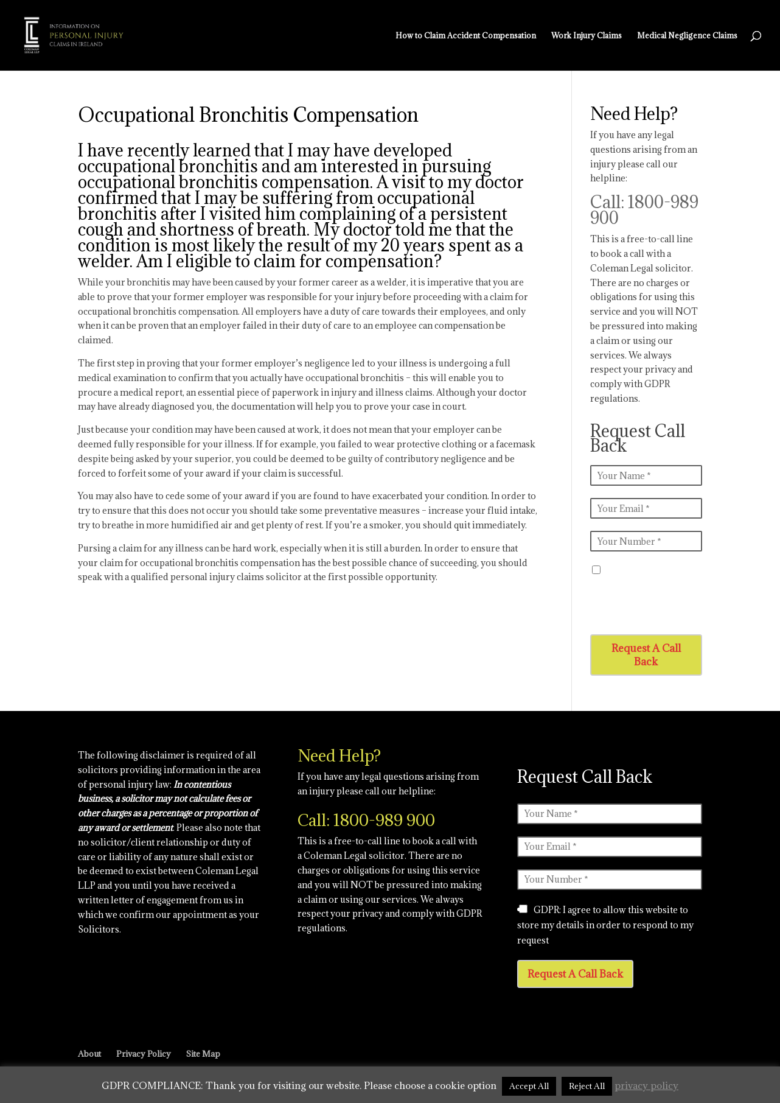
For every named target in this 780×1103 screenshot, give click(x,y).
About (89, 1053)
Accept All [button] (529, 1085)
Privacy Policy (143, 1053)
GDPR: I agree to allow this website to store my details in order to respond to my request (605, 925)
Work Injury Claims (586, 35)
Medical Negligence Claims (687, 35)
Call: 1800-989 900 (644, 210)
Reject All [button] (587, 1085)
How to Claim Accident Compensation (465, 35)
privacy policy (646, 1085)
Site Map (203, 1053)
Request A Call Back (646, 655)
